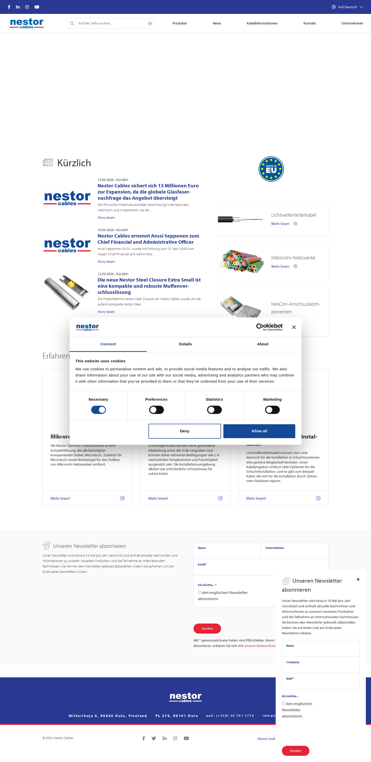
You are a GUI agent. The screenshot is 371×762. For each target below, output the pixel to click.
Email (202, 564)
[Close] (358, 579)
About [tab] (262, 344)
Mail (290, 678)
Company (292, 662)
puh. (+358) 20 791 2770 (230, 715)
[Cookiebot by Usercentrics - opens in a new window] (260, 327)
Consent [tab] (108, 344)
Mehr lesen (284, 223)
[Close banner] (294, 327)
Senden (207, 628)
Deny (184, 431)
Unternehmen (274, 548)
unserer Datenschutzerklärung (267, 645)
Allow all (259, 431)
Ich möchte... (207, 585)
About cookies (268, 738)
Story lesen (106, 217)
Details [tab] (185, 344)
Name (202, 548)
